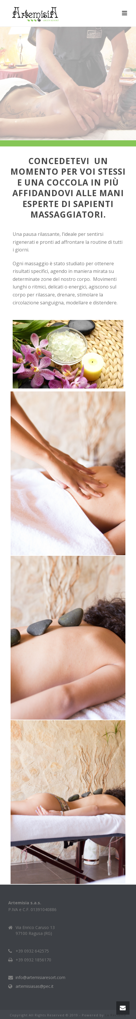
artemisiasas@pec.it (35, 986)
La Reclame (115, 1015)
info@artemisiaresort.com (40, 977)
